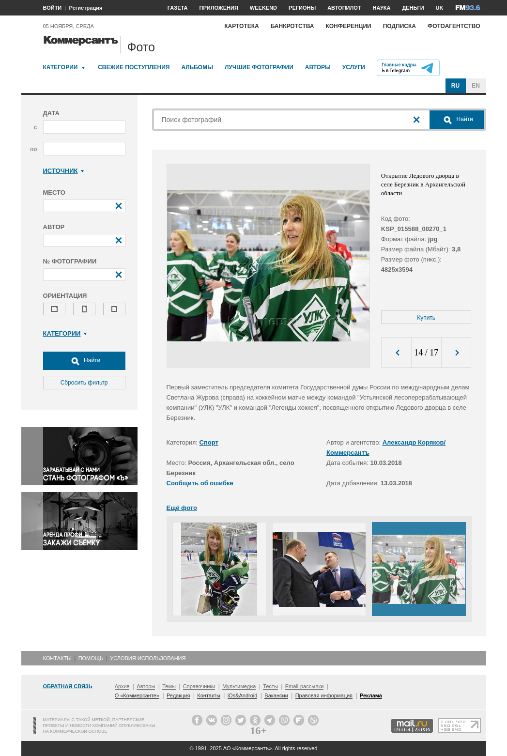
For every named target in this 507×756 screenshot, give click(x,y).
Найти (84, 361)
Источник (63, 170)
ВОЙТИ (52, 8)
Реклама (371, 695)
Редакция (178, 695)
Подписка (399, 26)
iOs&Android (243, 695)
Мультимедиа (239, 686)
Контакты (57, 658)
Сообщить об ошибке (200, 483)
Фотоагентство (454, 26)
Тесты (270, 686)
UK (440, 8)
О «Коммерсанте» (137, 695)
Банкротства (292, 26)
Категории (60, 67)
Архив (122, 686)
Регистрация (86, 8)
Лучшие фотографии (259, 67)
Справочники (199, 686)
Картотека (241, 26)
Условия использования (147, 658)
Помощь (91, 658)
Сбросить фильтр (84, 382)
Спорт (209, 442)
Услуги (353, 67)
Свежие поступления (133, 67)
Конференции (348, 26)
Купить (426, 317)
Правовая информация (324, 695)
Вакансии (276, 695)
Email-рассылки (304, 686)
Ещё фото (182, 507)
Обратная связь (67, 686)
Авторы (318, 67)
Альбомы (197, 67)
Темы (169, 686)
